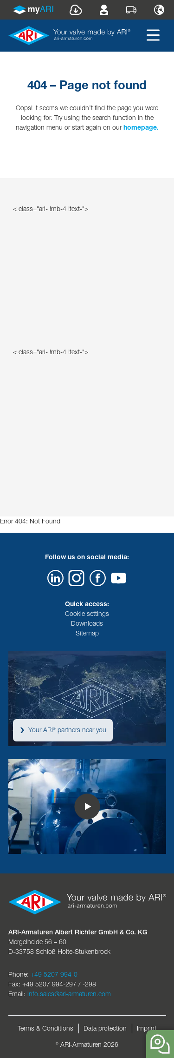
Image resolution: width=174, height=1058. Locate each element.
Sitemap (87, 633)
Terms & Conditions (45, 1028)
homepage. (141, 127)
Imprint (146, 1028)
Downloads (87, 623)
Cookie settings (87, 613)
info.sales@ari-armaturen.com (69, 994)
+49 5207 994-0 (54, 974)
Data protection (105, 1028)
